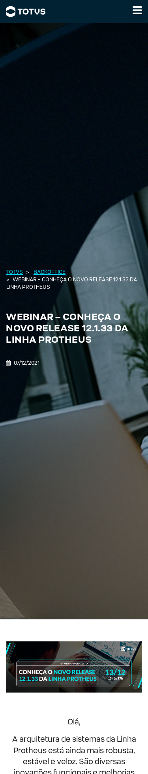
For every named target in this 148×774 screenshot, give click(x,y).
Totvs (14, 272)
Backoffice (50, 272)
